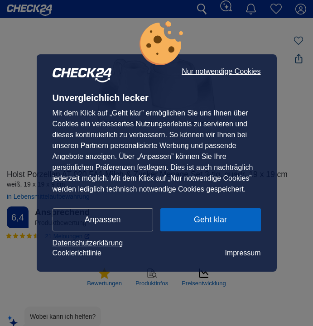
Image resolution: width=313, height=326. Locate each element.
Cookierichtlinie (77, 253)
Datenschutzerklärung (88, 243)
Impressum (242, 253)
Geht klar (210, 219)
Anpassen (102, 219)
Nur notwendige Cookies (221, 71)
